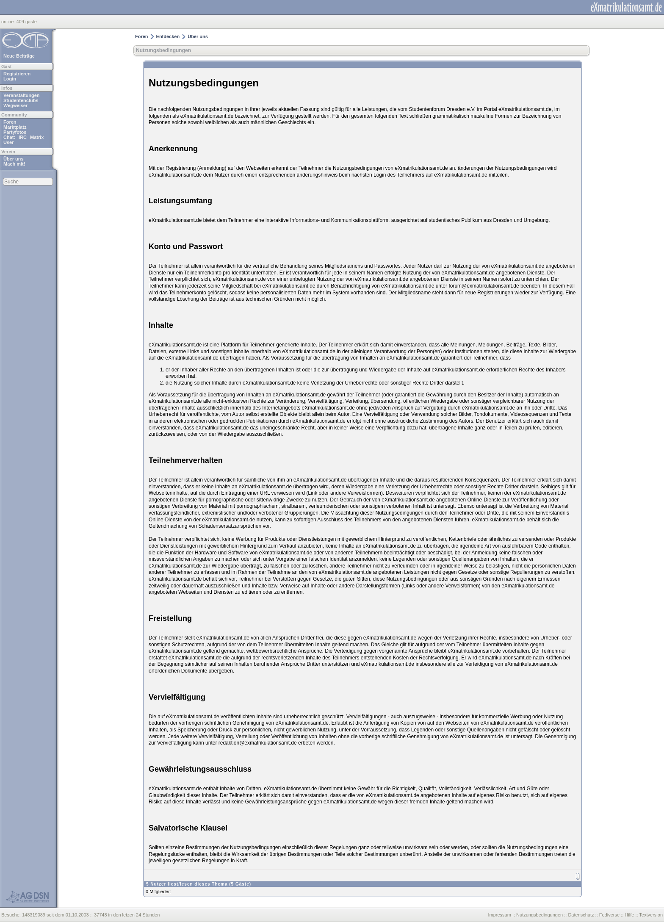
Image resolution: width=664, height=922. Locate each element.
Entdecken (168, 36)
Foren (10, 122)
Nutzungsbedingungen (163, 50)
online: (8, 21)
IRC (23, 137)
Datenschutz (581, 914)
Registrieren (16, 73)
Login (9, 78)
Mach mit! (14, 163)
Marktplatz (14, 127)
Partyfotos (14, 132)
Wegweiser (15, 105)
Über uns (13, 158)
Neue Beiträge (19, 55)
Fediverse (609, 914)
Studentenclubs (21, 100)
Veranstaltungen (21, 95)
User (8, 142)
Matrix (37, 137)
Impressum (499, 914)
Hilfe (629, 914)
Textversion (651, 914)
